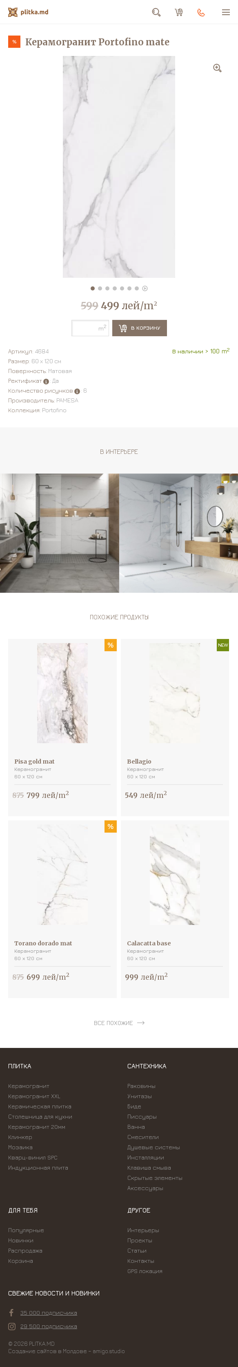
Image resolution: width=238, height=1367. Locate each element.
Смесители (143, 1136)
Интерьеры (143, 1229)
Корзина (20, 1260)
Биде (134, 1106)
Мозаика (20, 1147)
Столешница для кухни (40, 1116)
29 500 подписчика (42, 1326)
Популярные (26, 1229)
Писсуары (142, 1116)
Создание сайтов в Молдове (47, 1350)
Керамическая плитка (39, 1106)
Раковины (141, 1085)
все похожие (113, 1022)
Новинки (20, 1240)
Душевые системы (153, 1147)
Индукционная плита (38, 1167)
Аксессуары (145, 1187)
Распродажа (25, 1250)
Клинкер (20, 1136)
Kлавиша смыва (149, 1167)
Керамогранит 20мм (36, 1126)
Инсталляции (145, 1157)
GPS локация (144, 1270)
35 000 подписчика (43, 1312)
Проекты (139, 1240)
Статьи (137, 1250)
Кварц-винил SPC (33, 1157)
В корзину (139, 328)
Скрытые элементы (154, 1177)
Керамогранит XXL (34, 1095)
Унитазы (139, 1095)
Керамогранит (28, 1085)
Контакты (140, 1260)
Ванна (136, 1126)
